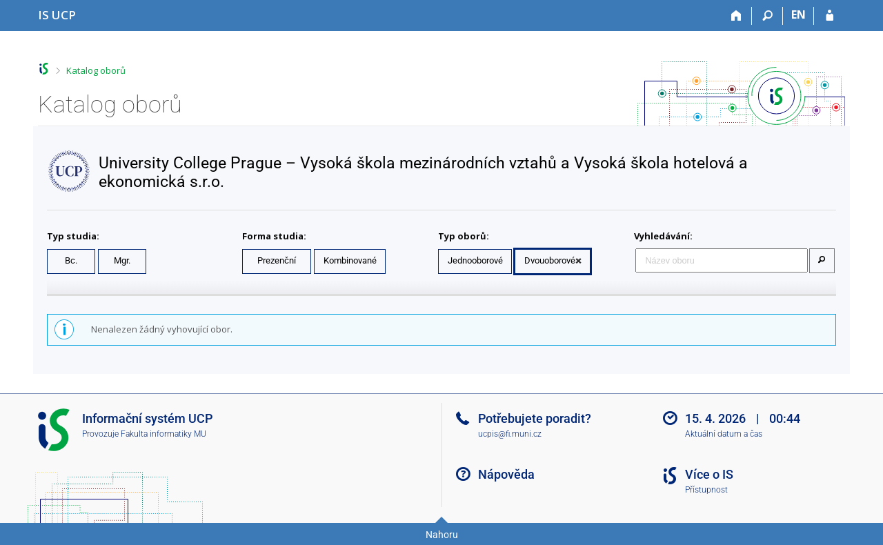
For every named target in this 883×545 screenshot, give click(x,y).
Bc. (71, 260)
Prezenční (276, 260)
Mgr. (122, 260)
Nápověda (506, 474)
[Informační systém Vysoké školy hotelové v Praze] (57, 15)
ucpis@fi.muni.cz (510, 434)
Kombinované (350, 260)
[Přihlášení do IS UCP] (829, 16)
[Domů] (736, 16)
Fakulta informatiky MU (163, 434)
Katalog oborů (96, 70)
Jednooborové (475, 260)
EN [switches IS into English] (798, 14)
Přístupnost (706, 490)
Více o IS (709, 474)
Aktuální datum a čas (723, 434)
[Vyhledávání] (767, 16)
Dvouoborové (549, 260)
